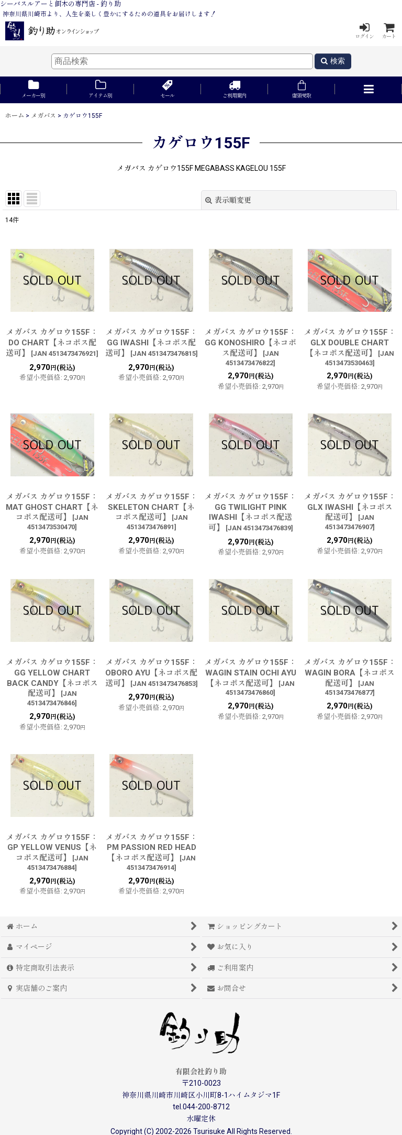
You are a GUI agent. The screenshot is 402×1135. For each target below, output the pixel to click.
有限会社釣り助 (201, 1071)
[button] (368, 90)
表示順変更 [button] (228, 200)
